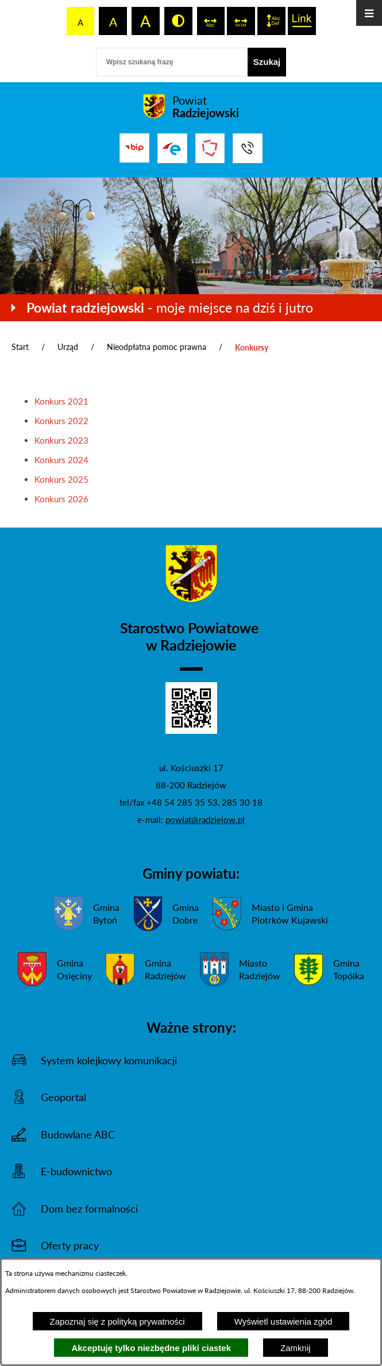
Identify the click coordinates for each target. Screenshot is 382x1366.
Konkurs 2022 (61, 420)
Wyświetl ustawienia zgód (283, 1321)
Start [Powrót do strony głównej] (20, 347)
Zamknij (295, 1348)
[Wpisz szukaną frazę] (172, 62)
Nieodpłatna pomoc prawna (156, 347)
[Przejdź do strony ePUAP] (172, 148)
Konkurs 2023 (61, 440)
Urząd (67, 347)
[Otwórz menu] (369, 13)
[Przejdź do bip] (134, 147)
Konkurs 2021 (61, 401)
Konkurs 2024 (61, 460)
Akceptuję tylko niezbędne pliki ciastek (151, 1348)
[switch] (211, 21)
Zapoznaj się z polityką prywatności (117, 1321)
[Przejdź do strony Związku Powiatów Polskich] (210, 148)
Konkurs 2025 (61, 479)
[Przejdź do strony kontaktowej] (247, 148)
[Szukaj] (267, 62)
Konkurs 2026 (61, 499)
